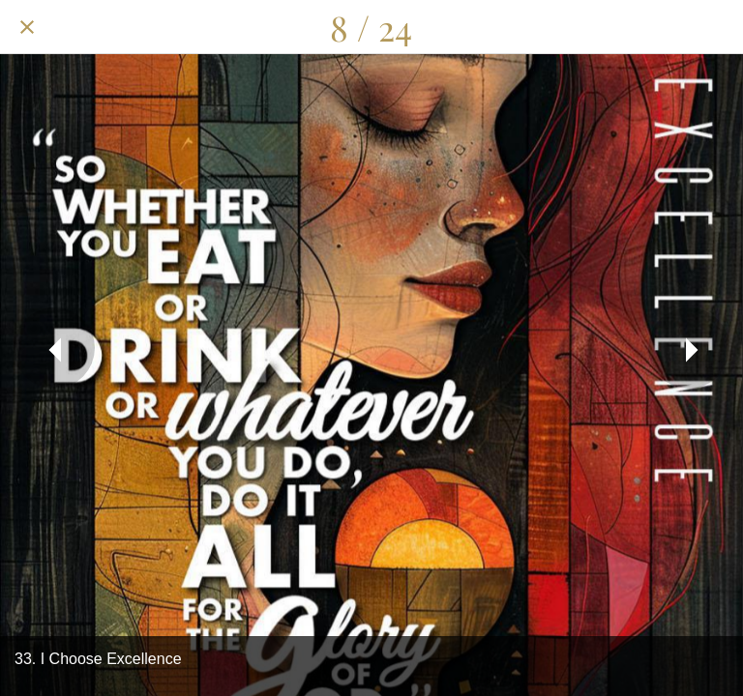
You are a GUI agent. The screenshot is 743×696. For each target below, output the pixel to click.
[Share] (615, 27)
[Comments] (665, 27)
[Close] (27, 27)
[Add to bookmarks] (716, 27)
